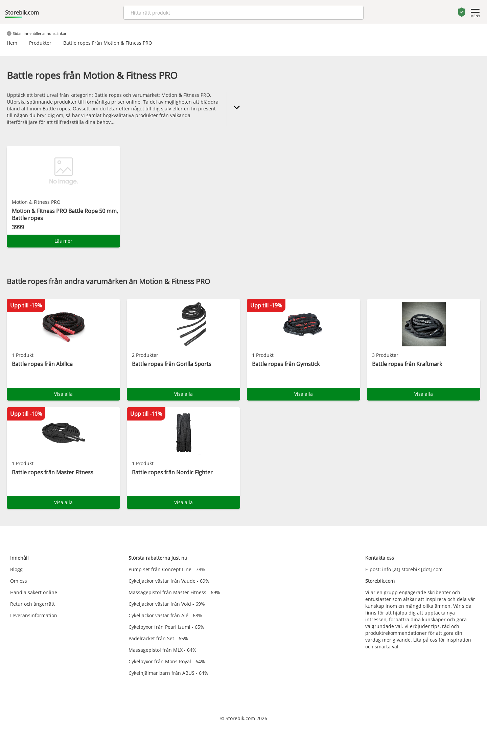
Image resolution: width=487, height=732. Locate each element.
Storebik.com (22, 12)
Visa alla (63, 394)
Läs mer (63, 241)
